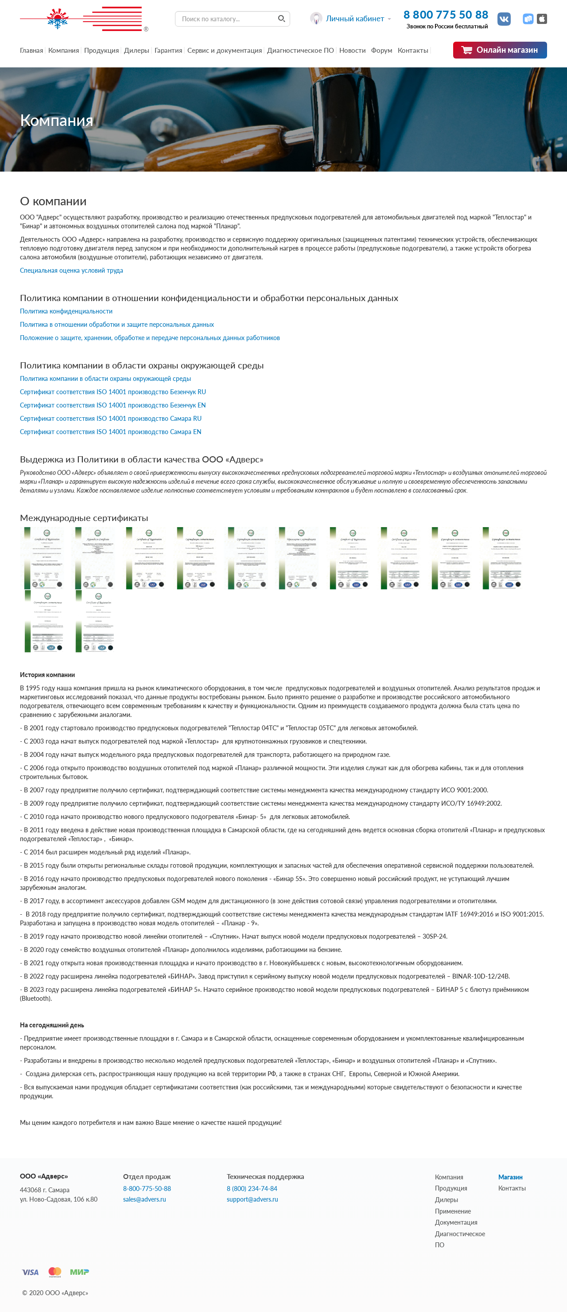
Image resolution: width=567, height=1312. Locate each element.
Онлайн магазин (499, 50)
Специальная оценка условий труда (71, 270)
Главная (31, 50)
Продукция (101, 50)
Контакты (413, 50)
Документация (456, 1222)
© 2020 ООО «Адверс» (55, 1292)
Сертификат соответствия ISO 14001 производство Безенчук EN (113, 405)
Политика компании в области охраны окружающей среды (105, 378)
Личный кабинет (350, 18)
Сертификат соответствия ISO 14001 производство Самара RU (111, 418)
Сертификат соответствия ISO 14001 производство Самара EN (111, 431)
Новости (352, 50)
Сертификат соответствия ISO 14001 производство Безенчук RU (113, 392)
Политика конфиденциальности (66, 311)
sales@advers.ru (144, 1199)
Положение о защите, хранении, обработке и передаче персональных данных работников (150, 337)
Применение (453, 1211)
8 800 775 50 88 (446, 14)
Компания (63, 50)
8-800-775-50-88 (147, 1189)
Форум (381, 50)
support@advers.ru (252, 1199)
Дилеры (136, 50)
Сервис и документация (224, 50)
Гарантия (168, 50)
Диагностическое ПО (300, 50)
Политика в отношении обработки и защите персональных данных (117, 324)
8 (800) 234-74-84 (252, 1189)
